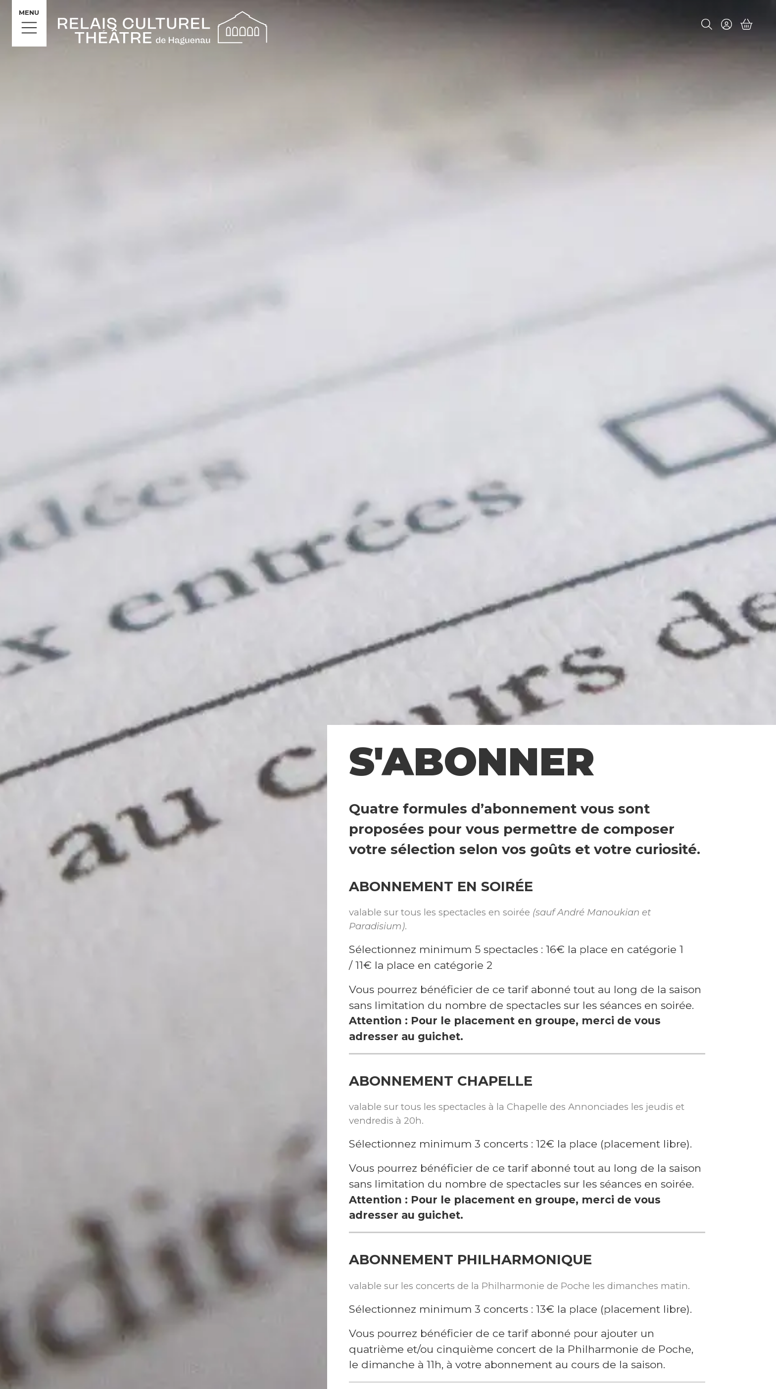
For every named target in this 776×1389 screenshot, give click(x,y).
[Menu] (29, 23)
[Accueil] (162, 26)
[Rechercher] (707, 25)
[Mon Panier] (746, 25)
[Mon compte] (726, 25)
